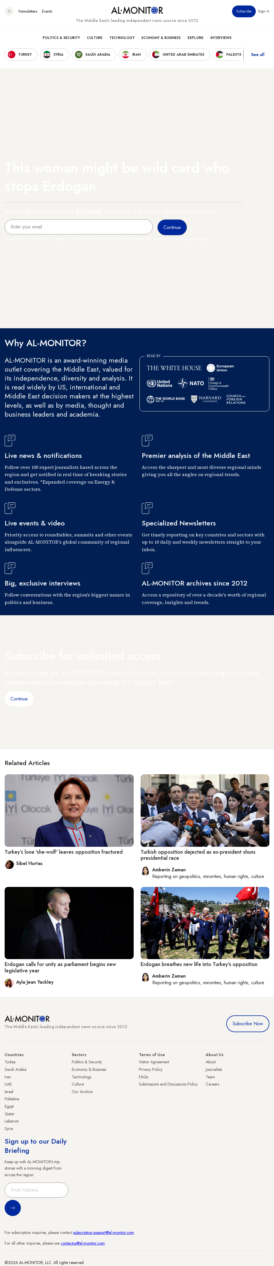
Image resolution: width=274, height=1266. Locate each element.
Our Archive (82, 1092)
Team (210, 1077)
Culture (94, 38)
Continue (19, 699)
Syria (9, 1128)
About (211, 1062)
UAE (8, 1084)
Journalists (214, 1069)
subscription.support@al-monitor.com (103, 1232)
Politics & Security (61, 38)
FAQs (143, 1077)
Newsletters (28, 11)
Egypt (9, 1106)
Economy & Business (161, 38)
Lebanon (12, 1121)
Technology (122, 38)
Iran (8, 1077)
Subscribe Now (248, 1023)
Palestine (12, 1099)
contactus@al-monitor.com (83, 1243)
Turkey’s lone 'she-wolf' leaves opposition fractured (64, 852)
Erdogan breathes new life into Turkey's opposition (199, 964)
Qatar (9, 1114)
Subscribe (243, 11)
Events (47, 11)
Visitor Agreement (154, 1062)
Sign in (263, 11)
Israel (9, 1092)
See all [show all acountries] (257, 54)
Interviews (220, 38)
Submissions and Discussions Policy (168, 1084)
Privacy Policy (150, 1069)
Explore (195, 38)
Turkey (10, 1062)
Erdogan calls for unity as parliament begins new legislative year (60, 967)
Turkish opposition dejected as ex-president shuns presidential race (198, 855)
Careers (212, 1084)
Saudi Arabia (15, 1069)
